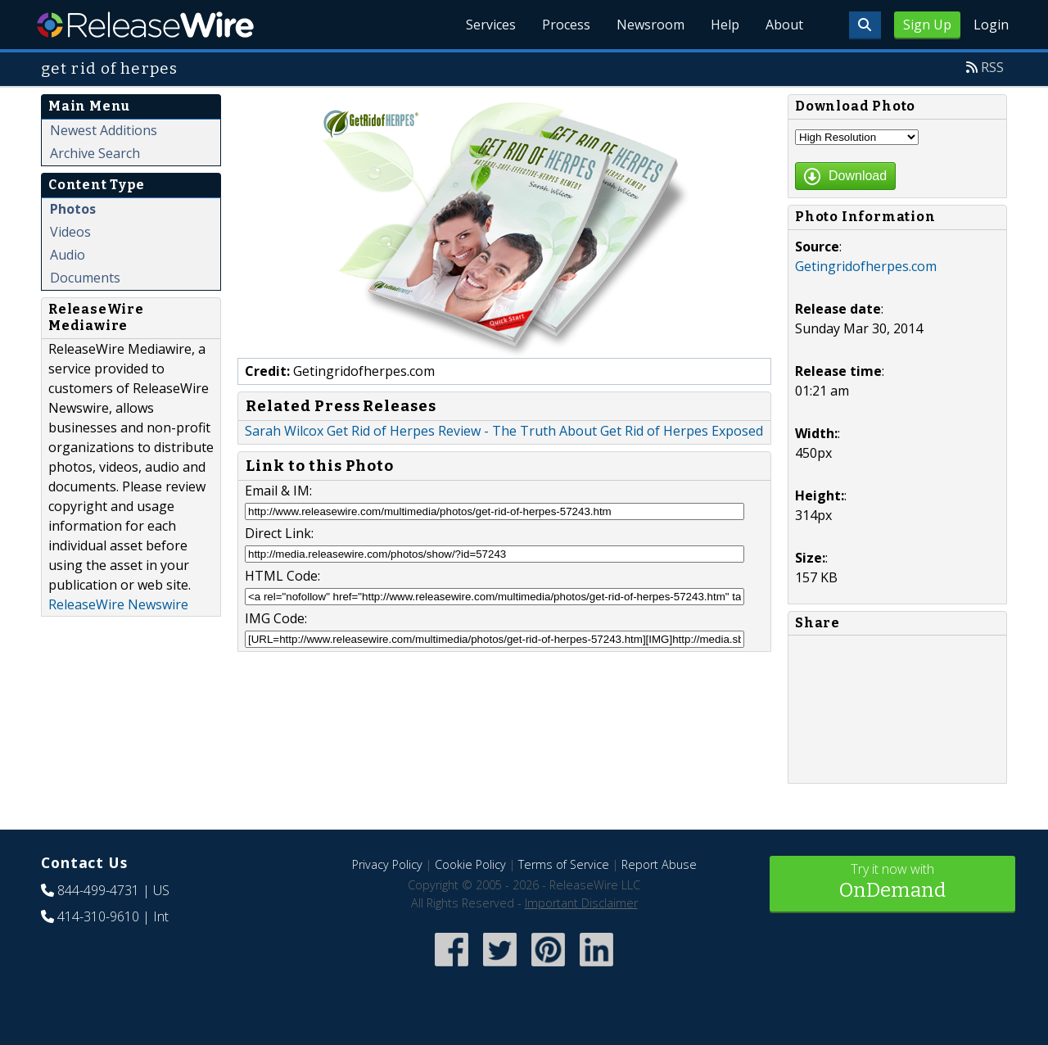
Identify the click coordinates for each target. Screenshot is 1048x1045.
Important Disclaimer (581, 903)
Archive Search (95, 153)
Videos (70, 232)
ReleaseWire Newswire (118, 604)
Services (491, 25)
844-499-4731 (98, 890)
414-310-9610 (98, 916)
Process (566, 25)
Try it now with (892, 882)
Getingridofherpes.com (866, 266)
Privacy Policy (387, 864)
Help (725, 25)
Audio (67, 255)
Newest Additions (103, 130)
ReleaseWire (145, 24)
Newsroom (650, 25)
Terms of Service (563, 864)
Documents (85, 278)
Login (991, 25)
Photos (73, 209)
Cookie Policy (470, 864)
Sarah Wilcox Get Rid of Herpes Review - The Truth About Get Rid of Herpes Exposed (504, 431)
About (784, 25)
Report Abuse (659, 864)
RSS (992, 67)
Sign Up (927, 25)
